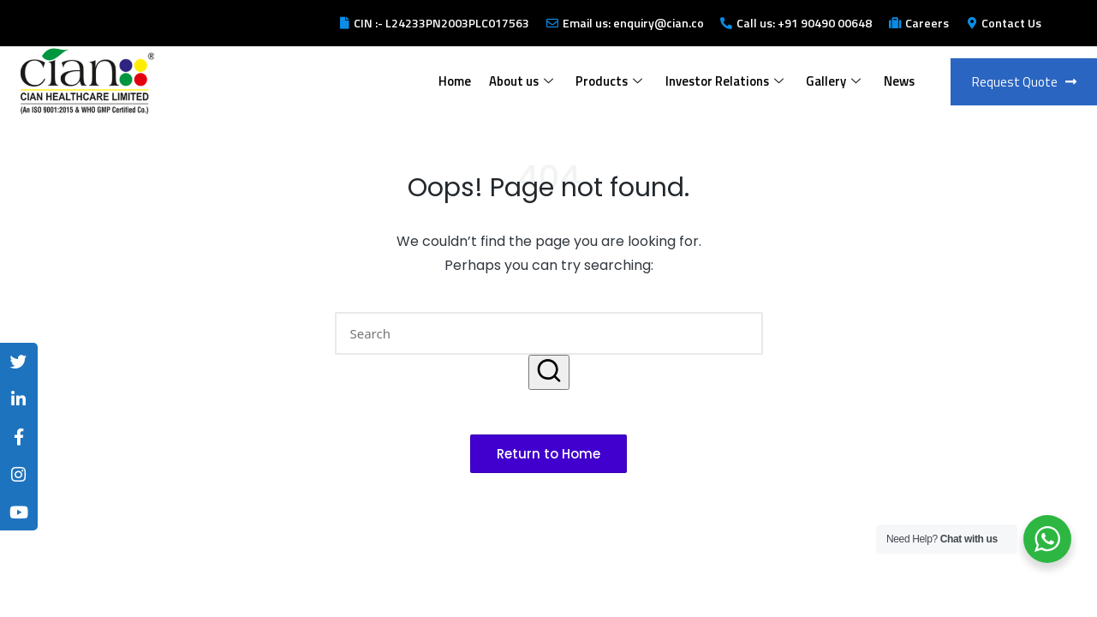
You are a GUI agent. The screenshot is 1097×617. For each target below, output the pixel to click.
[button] (548, 372)
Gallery (832, 81)
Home (452, 81)
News (898, 81)
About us (518, 81)
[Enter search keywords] (549, 333)
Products (607, 81)
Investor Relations (723, 81)
